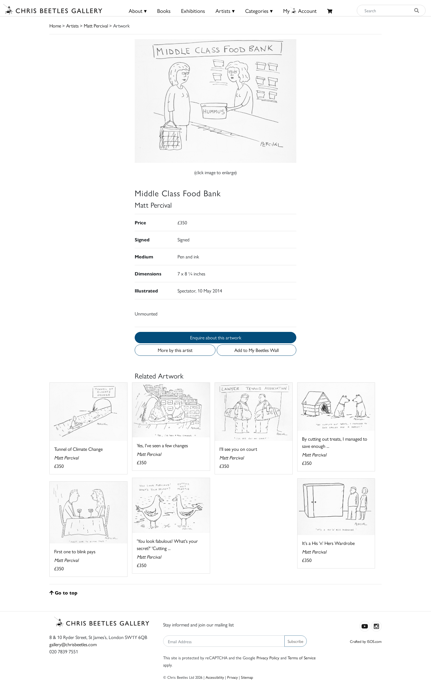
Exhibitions (193, 10)
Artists (72, 25)
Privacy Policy (268, 658)
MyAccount (300, 10)
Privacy (232, 677)
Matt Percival (96, 25)
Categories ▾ (259, 10)
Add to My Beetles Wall (256, 350)
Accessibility (215, 677)
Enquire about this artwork (215, 337)
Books (164, 10)
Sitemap (247, 677)
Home (55, 25)
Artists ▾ (225, 10)
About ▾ (138, 10)
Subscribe (295, 641)
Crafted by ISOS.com (366, 641)
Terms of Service (302, 658)
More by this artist (175, 350)
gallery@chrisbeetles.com (73, 644)
